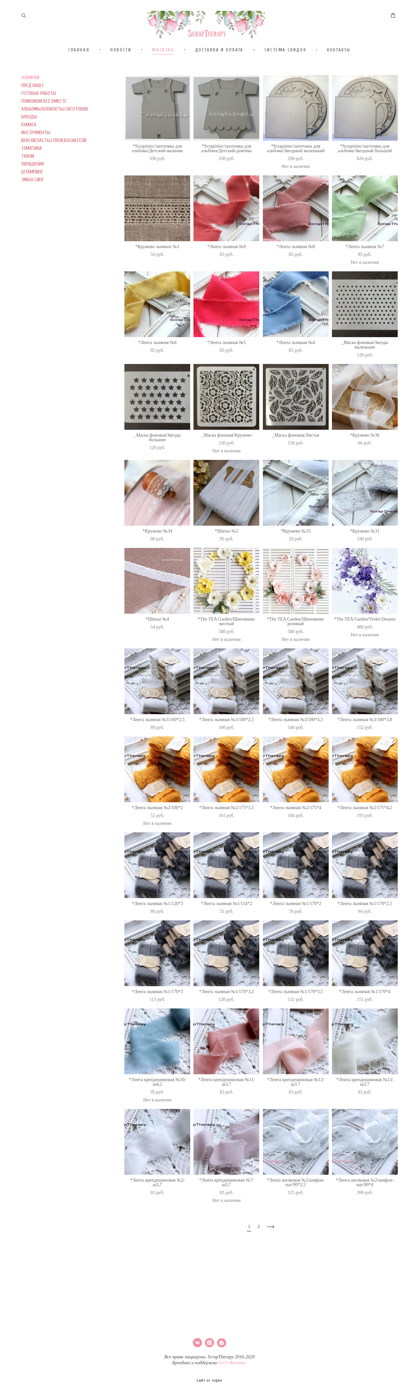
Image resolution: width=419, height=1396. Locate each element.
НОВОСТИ (120, 77)
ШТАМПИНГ (32, 199)
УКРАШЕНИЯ (32, 191)
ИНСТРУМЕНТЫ (35, 160)
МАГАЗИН (163, 77)
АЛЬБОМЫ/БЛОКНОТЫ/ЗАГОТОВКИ (54, 136)
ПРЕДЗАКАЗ (32, 113)
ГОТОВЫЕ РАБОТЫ (38, 120)
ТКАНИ (27, 183)
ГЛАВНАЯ (78, 77)
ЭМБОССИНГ (32, 207)
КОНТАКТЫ (339, 77)
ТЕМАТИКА (31, 175)
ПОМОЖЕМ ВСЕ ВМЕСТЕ (43, 128)
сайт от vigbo (209, 1380)
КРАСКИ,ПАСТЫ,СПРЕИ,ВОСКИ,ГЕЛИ (53, 168)
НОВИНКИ (30, 105)
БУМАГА (28, 152)
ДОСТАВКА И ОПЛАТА (219, 77)
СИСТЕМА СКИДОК (285, 77)
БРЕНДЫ (29, 144)
